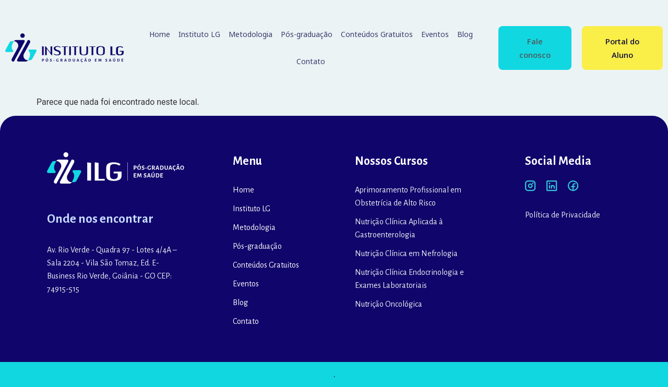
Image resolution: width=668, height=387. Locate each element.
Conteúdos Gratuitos (377, 34)
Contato (310, 61)
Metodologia (250, 34)
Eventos (435, 34)
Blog (465, 34)
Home (159, 34)
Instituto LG (199, 34)
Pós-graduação (306, 34)
